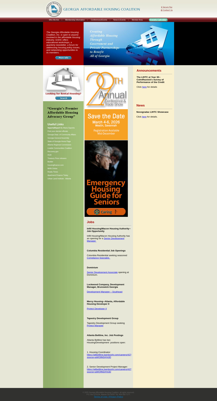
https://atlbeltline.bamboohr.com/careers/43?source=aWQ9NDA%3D (109, 370)
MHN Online (52, 168)
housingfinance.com (56, 165)
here (144, 87)
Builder (50, 162)
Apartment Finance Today (58, 175)
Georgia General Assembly (58, 138)
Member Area (137, 20)
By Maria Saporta (61, 128)
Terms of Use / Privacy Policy (108, 396)
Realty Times (53, 172)
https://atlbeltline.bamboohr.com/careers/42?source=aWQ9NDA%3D (109, 356)
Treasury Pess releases (57, 158)
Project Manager (95, 325)
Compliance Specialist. (99, 258)
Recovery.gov (53, 151)
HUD (50, 155)
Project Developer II (97, 308)
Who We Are (54, 20)
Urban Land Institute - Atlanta (59, 179)
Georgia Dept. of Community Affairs (62, 135)
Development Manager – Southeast (105, 291)
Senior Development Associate (102, 272)
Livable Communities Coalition (60, 148)
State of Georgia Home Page (59, 141)
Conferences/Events (99, 20)
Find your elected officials (58, 131)
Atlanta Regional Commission (59, 145)
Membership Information (75, 20)
